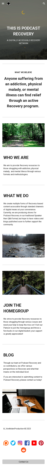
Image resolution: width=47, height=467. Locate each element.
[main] (23, 35)
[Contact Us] (24, 462)
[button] (3, 3)
